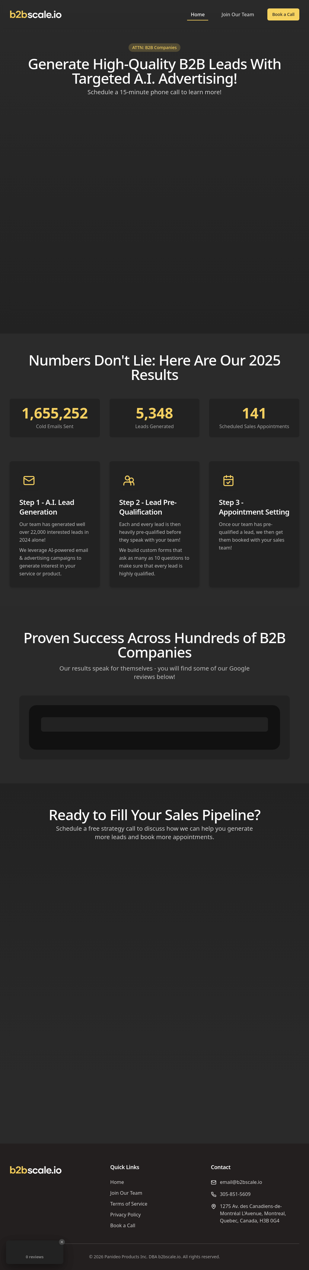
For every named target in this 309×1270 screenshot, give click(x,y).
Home (198, 14)
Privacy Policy (125, 1214)
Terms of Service (128, 1203)
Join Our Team (237, 14)
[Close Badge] (62, 1242)
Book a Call (283, 14)
